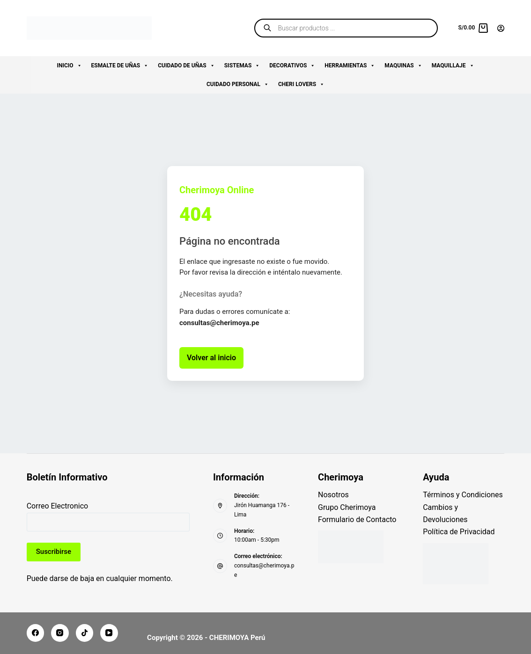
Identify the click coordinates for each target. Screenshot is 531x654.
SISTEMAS (242, 65)
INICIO (69, 65)
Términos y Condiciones (463, 494)
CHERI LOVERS (301, 84)
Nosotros (333, 494)
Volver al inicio (211, 357)
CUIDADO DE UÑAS (186, 65)
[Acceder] (500, 28)
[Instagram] (60, 633)
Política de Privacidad (458, 531)
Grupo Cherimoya (347, 507)
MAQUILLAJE (453, 65)
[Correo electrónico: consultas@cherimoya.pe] (220, 566)
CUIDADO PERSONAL (237, 84)
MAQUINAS (403, 65)
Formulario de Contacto (357, 519)
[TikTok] (85, 633)
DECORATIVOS (292, 65)
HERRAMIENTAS (349, 65)
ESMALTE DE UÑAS (120, 65)
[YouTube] (109, 633)
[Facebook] (35, 633)
